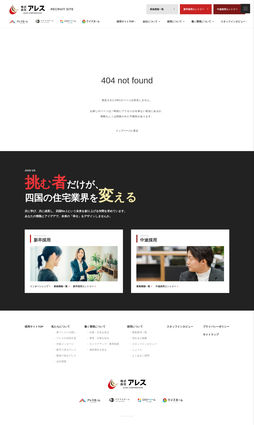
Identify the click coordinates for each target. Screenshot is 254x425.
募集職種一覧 (157, 9)
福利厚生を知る (98, 349)
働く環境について (201, 21)
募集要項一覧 (139, 332)
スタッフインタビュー (233, 21)
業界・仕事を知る (99, 338)
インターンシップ (39, 286)
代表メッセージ (65, 344)
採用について (174, 21)
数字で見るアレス (66, 349)
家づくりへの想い (66, 332)
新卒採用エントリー (193, 9)
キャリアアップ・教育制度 (104, 344)
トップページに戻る (127, 130)
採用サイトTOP (125, 21)
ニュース (137, 349)
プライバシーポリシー (216, 326)
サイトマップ (211, 334)
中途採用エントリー (227, 9)
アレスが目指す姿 (66, 338)
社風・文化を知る (99, 332)
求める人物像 (139, 338)
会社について (150, 21)
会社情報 (61, 361)
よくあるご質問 (140, 355)
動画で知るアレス (66, 355)
